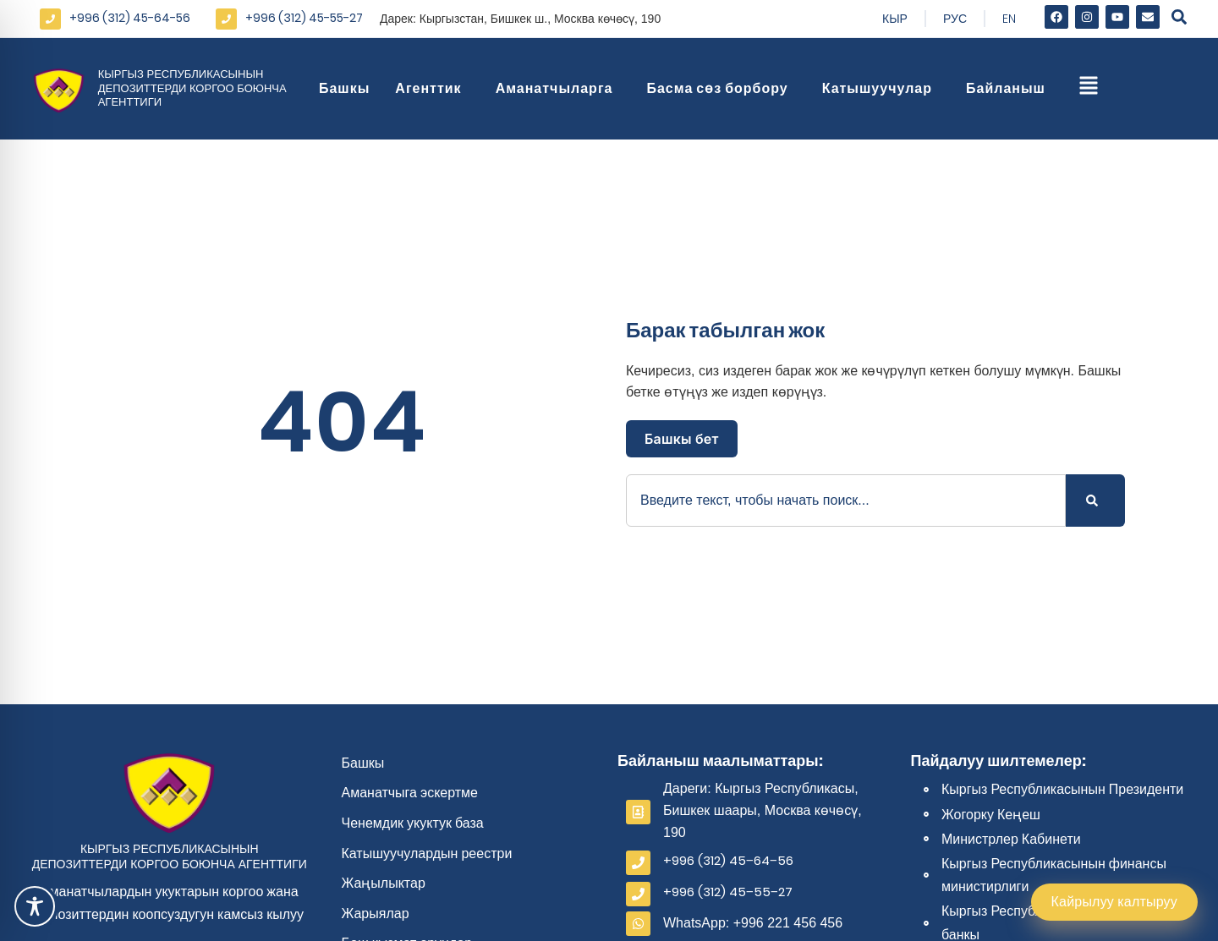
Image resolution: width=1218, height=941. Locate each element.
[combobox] (846, 500)
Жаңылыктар (383, 883)
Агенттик (432, 88)
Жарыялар (375, 913)
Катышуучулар (881, 88)
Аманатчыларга (559, 88)
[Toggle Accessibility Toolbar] (35, 906)
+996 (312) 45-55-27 (304, 17)
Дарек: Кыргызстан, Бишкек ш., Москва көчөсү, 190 (520, 18)
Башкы (344, 88)
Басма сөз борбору (721, 88)
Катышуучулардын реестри (427, 853)
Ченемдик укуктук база (413, 823)
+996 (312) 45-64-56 (129, 17)
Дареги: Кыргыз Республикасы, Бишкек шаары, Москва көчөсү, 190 (762, 810)
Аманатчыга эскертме (410, 792)
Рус (955, 18)
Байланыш (1010, 88)
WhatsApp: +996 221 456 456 (752, 923)
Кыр (895, 18)
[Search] (1095, 500)
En (1009, 18)
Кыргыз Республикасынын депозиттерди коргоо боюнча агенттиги (192, 88)
